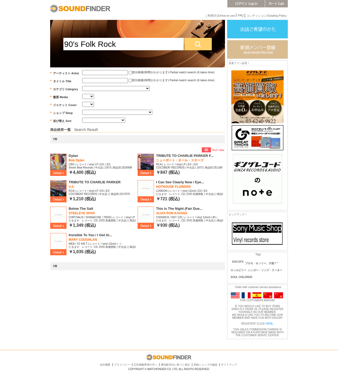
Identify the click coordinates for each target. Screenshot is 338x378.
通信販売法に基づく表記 (175, 364)
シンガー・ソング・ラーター (265, 270)
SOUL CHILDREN (241, 277)
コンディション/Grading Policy (266, 15)
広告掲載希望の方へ (145, 364)
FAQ (240, 15)
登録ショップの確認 (205, 364)
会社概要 (105, 364)
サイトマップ (229, 364)
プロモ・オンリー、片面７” (261, 263)
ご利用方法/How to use (220, 15)
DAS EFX (237, 261)
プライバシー (122, 364)
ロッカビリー (238, 270)
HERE (269, 323)
